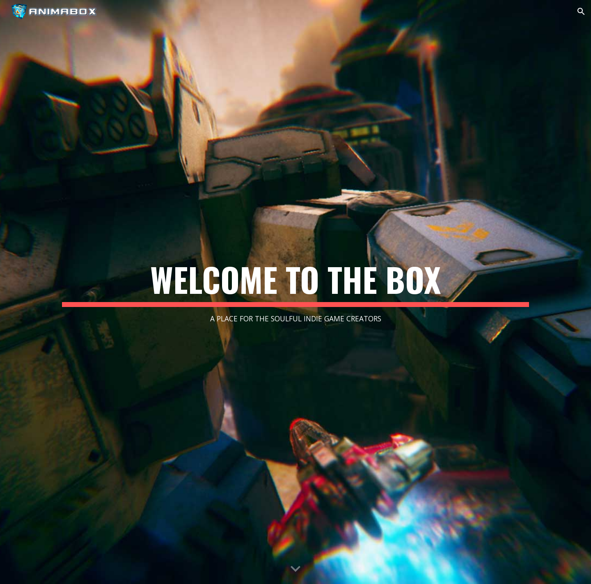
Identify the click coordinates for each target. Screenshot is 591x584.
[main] (295, 292)
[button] (581, 11)
